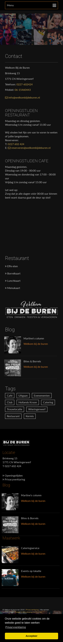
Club (9, 402)
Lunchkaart (12, 280)
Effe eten (11, 266)
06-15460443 (23, 89)
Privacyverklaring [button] (15, 627)
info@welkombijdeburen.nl (22, 97)
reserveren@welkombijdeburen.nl (29, 147)
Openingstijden (13, 475)
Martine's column (34, 338)
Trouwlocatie (14, 409)
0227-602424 (24, 84)
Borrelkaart (12, 273)
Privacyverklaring (14, 479)
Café (9, 395)
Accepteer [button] (31, 636)
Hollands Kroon (27, 402)
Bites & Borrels (32, 361)
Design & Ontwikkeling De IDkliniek (28, 612)
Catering (48, 402)
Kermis (30, 416)
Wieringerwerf (37, 409)
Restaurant (13, 416)
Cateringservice (30, 548)
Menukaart (12, 287)
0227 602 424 (16, 144)
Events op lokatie (31, 571)
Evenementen (42, 395)
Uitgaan (23, 395)
